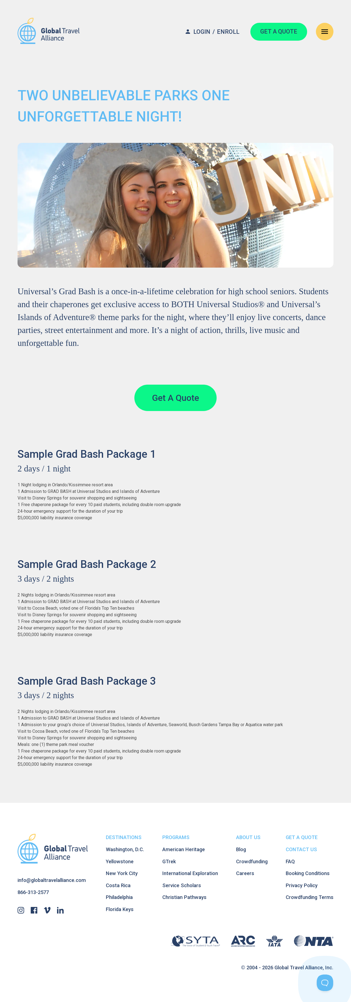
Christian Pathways (184, 897)
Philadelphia (119, 897)
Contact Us (301, 849)
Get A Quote (175, 398)
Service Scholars (181, 885)
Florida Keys (120, 909)
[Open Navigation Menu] (324, 31)
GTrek (169, 861)
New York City (122, 873)
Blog (241, 849)
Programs (175, 837)
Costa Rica (118, 885)
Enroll (228, 31)
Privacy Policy (302, 885)
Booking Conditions (308, 873)
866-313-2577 (33, 892)
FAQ (290, 861)
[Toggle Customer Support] (325, 983)
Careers (245, 873)
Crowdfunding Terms (309, 897)
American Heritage (183, 849)
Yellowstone (120, 861)
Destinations (123, 837)
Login (201, 31)
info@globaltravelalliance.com (52, 880)
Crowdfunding (252, 861)
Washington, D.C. (125, 849)
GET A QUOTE (278, 31)
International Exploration (190, 873)
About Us (248, 837)
